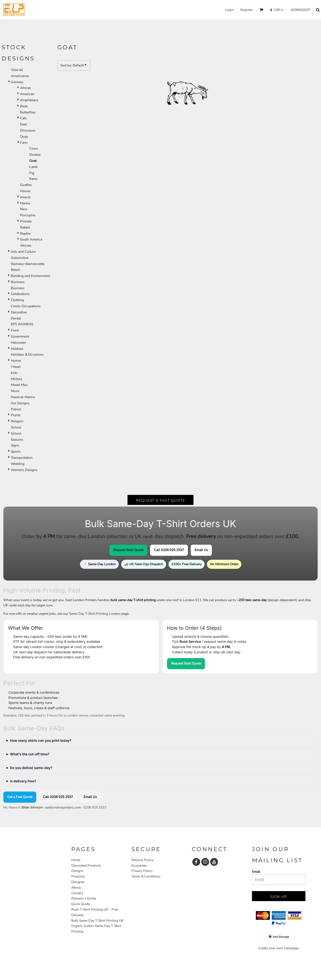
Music (15, 391)
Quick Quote (80, 904)
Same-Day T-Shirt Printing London (95, 613)
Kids (14, 373)
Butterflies (28, 112)
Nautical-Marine (23, 397)
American (27, 94)
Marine (25, 203)
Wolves (25, 245)
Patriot (16, 409)
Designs (77, 871)
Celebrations (20, 294)
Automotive (19, 258)
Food (15, 330)
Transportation (22, 457)
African (25, 88)
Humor (16, 360)
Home (75, 860)
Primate (25, 221)
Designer (78, 882)
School (16, 427)
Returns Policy (142, 860)
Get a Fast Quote (19, 797)
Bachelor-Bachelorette (28, 264)
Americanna (20, 76)
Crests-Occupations (26, 306)
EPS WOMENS (22, 324)
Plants (16, 415)
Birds (24, 106)
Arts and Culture (23, 251)
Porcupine (27, 215)
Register (246, 10)
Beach (15, 269)
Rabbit (25, 227)
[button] (261, 10)
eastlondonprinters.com (63, 807)
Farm (24, 142)
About (76, 887)
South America (31, 239)
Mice (23, 209)
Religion (17, 421)
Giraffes (26, 185)
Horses (25, 191)
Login (229, 10)
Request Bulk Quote (128, 550)
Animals (17, 82)
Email (256, 871)
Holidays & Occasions (27, 354)
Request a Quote (83, 898)
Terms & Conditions (146, 876)
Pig (31, 173)
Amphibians (29, 100)
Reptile (25, 233)
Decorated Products (86, 865)
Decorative (19, 312)
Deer (23, 124)
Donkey (35, 154)
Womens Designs (24, 470)
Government (20, 336)
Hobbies (17, 348)
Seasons (17, 439)
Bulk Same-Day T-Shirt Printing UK (97, 920)
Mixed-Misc (19, 385)
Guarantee (139, 865)
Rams (33, 179)
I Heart (16, 367)
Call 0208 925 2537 (169, 550)
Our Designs (20, 403)
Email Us (201, 550)
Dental (16, 318)
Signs (15, 445)
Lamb (33, 167)
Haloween (18, 342)
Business (17, 282)
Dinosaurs (27, 130)
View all (17, 70)
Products (78, 876)
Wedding (17, 464)
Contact (77, 893)
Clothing (17, 300)
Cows (33, 148)
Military (16, 379)
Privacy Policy (142, 871)
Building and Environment (30, 276)
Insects (25, 197)
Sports (16, 451)
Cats (23, 118)
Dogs (24, 136)
